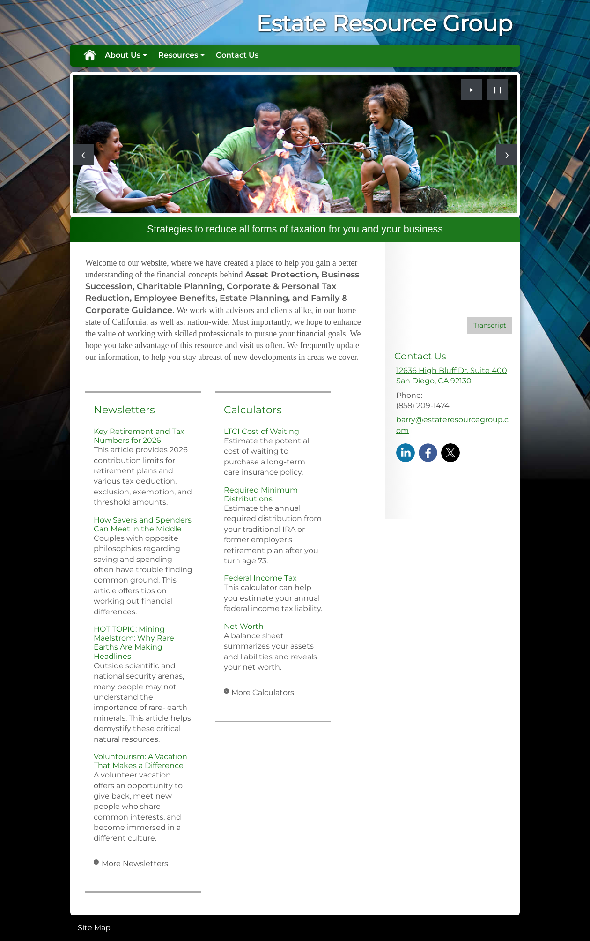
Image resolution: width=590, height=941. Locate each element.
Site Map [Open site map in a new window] (94, 927)
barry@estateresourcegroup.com (452, 424)
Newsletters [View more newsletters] (124, 409)
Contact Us (237, 55)
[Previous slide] (83, 154)
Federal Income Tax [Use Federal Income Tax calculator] (260, 578)
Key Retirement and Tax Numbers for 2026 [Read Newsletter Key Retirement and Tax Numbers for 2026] (139, 436)
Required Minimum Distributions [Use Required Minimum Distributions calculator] (261, 494)
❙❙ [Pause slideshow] (497, 89)
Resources (178, 55)
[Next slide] (506, 154)
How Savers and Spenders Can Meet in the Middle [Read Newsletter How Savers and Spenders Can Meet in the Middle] (143, 524)
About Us (122, 55)
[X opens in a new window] (450, 452)
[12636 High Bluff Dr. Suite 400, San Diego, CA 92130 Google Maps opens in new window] (451, 376)
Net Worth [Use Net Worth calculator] (244, 626)
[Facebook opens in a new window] (428, 452)
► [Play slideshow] (472, 89)
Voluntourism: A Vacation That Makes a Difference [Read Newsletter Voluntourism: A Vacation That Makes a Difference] (140, 761)
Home (89, 55)
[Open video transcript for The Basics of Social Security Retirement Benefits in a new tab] (489, 325)
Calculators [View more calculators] (253, 409)
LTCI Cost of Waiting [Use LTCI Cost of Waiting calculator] (261, 431)
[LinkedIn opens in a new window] (405, 452)
